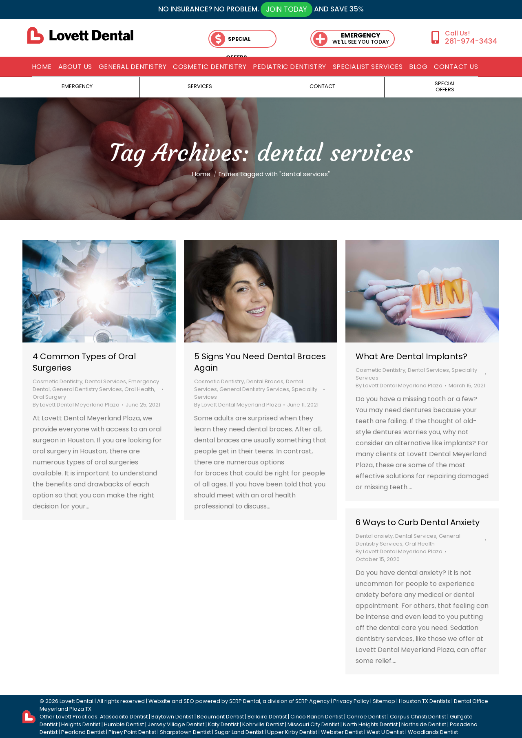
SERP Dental (244, 701)
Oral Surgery (49, 397)
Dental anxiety (374, 536)
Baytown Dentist (172, 716)
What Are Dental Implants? (411, 356)
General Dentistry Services (87, 389)
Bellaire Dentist (267, 716)
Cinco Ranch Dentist (316, 716)
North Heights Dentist (370, 724)
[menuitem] (42, 67)
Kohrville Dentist (263, 724)
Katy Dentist (223, 724)
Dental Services (105, 381)
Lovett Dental (76, 701)
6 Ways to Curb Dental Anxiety (418, 522)
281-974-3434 (471, 41)
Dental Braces (264, 381)
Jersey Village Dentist (176, 724)
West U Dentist (385, 732)
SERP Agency (312, 701)
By (76, 405)
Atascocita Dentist (124, 716)
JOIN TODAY (286, 9)
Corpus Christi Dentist (418, 716)
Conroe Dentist (366, 716)
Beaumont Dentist (220, 716)
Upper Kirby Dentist (292, 732)
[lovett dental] (80, 35)
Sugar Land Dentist (239, 732)
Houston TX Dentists (424, 701)
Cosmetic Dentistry (57, 381)
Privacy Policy (351, 701)
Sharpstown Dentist (185, 732)
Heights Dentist (80, 724)
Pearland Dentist (83, 732)
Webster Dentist (342, 732)
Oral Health (139, 389)
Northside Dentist (423, 724)
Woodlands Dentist (433, 732)
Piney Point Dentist (132, 732)
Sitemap (384, 701)
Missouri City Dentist (313, 724)
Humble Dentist (124, 724)
